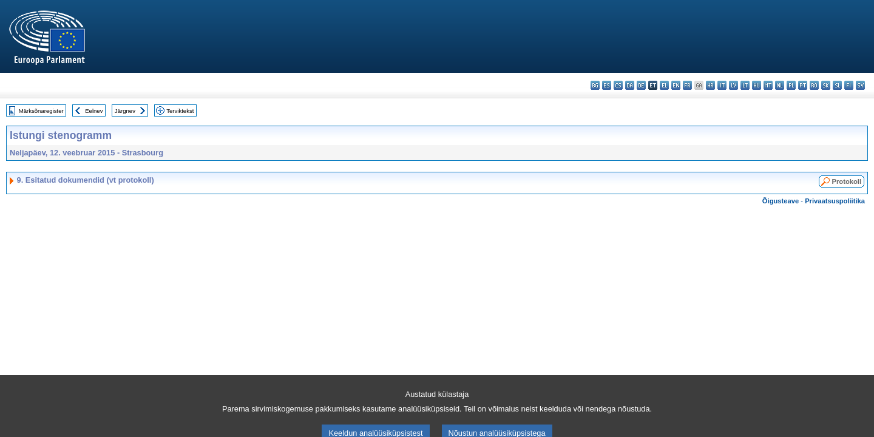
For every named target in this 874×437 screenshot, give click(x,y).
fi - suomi (848, 85)
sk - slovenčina (825, 85)
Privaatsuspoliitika (835, 201)
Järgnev (125, 110)
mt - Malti (768, 85)
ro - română (814, 85)
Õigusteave (780, 201)
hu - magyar (756, 85)
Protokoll (846, 181)
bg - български (595, 85)
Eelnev (94, 110)
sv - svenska (860, 85)
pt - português (802, 85)
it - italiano (722, 85)
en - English (675, 85)
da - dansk (629, 85)
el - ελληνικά (664, 85)
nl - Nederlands (779, 85)
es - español (606, 85)
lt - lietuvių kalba (745, 85)
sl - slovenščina (837, 85)
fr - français (687, 85)
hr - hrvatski (710, 85)
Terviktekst (180, 110)
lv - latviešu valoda (733, 85)
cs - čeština (618, 85)
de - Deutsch (641, 85)
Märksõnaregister (41, 110)
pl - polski (791, 85)
